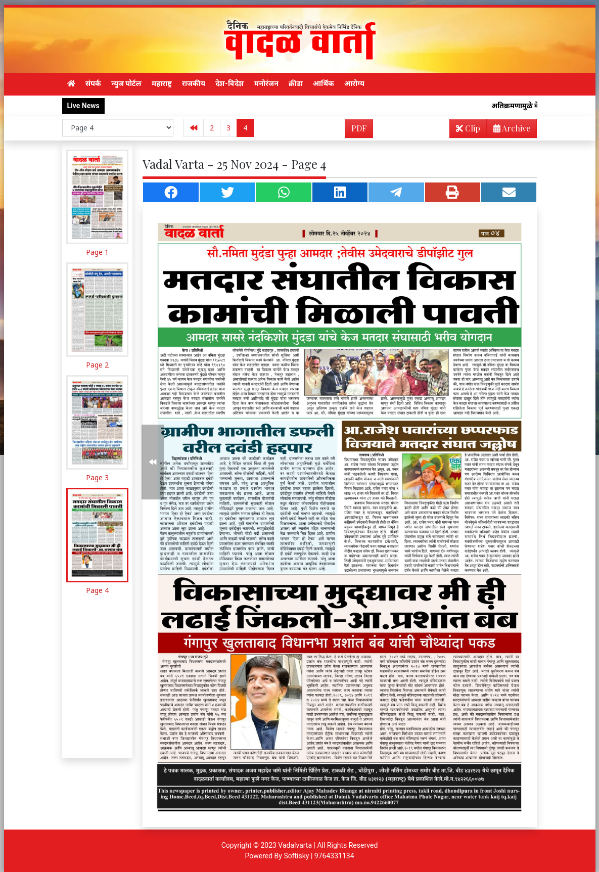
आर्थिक (323, 83)
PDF (358, 128)
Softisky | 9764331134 (319, 856)
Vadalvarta (295, 845)
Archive (508, 130)
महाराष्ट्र (162, 83)
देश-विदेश (229, 83)
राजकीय (193, 83)
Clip (468, 128)
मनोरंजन (266, 83)
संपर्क (93, 83)
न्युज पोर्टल (126, 83)
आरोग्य (354, 83)
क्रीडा (296, 83)
